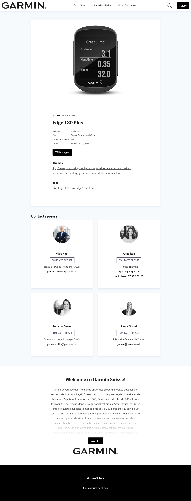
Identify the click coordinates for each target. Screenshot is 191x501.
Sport (118, 173)
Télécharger (62, 152)
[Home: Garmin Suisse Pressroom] (24, 5)
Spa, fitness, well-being (66, 168)
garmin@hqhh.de (129, 271)
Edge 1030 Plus (85, 188)
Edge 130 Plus (66, 188)
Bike (55, 188)
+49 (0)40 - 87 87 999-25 (128, 276)
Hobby (83, 168)
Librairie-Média (102, 5)
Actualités (80, 5)
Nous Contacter (127, 5)
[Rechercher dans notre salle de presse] (169, 5)
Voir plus (96, 441)
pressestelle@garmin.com (62, 271)
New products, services (101, 173)
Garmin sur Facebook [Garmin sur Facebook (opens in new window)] (95, 487)
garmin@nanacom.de (129, 344)
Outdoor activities (106, 168)
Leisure (91, 168)
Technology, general (76, 173)
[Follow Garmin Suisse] (183, 5)
